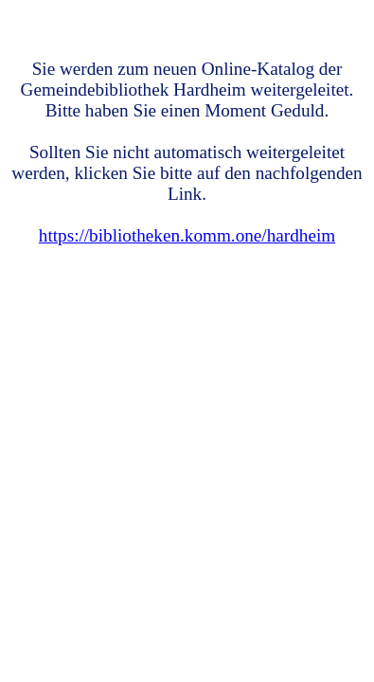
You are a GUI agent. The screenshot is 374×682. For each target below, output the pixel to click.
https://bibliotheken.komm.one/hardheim (187, 235)
